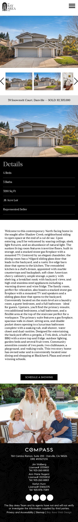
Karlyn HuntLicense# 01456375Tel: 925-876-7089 (39, 486)
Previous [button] (2, 81)
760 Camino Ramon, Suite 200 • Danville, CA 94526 (39, 456)
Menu (72, 5)
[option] (19, 81)
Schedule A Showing (39, 377)
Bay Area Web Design (59, 512)
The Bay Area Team (9, 6)
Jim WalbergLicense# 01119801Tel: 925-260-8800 (39, 467)
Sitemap (40, 512)
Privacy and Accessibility (20, 512)
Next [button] (75, 81)
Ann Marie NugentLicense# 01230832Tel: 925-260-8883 (39, 477)
